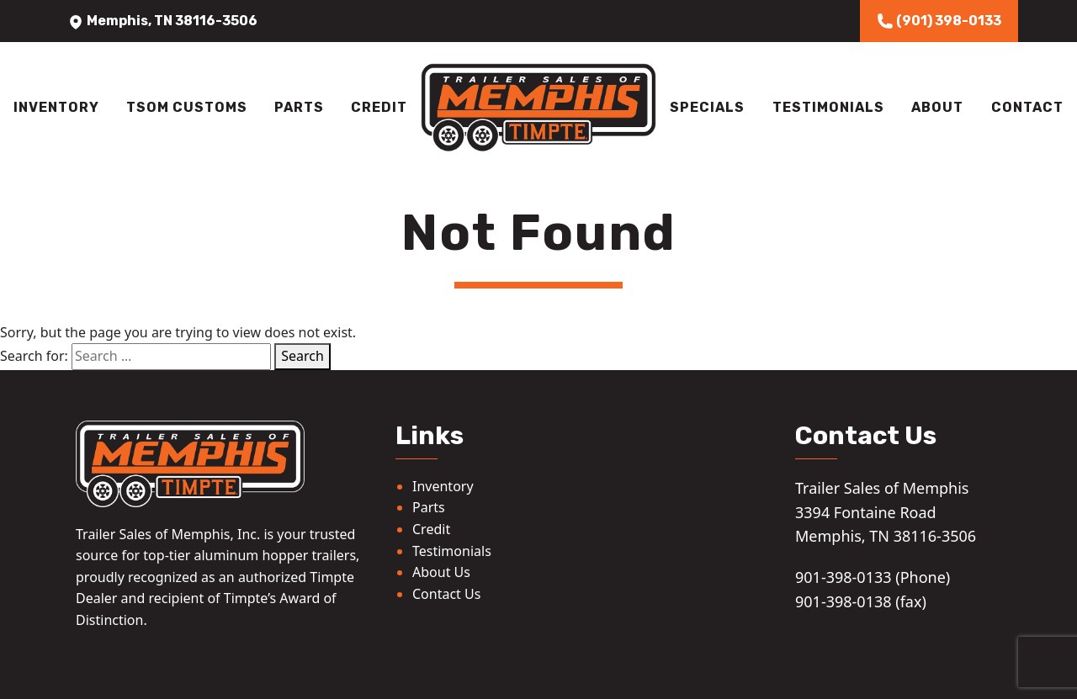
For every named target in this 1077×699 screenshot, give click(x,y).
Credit (379, 107)
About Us (441, 572)
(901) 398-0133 (939, 21)
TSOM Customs (186, 107)
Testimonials (828, 107)
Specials (707, 107)
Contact (1027, 107)
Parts (299, 107)
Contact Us (446, 594)
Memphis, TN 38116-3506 (162, 21)
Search (302, 356)
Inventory (56, 107)
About (937, 107)
